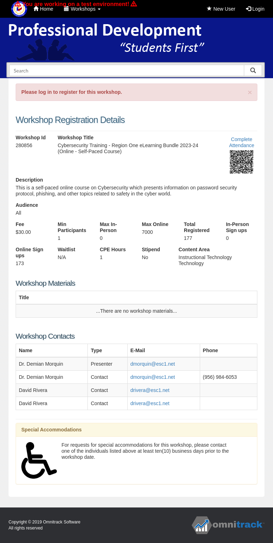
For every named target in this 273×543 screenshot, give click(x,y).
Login (255, 9)
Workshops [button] (82, 9)
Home (43, 9)
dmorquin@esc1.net (152, 364)
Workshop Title (75, 137)
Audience (27, 205)
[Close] (250, 92)
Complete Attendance (241, 142)
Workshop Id (31, 137)
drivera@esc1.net (150, 390)
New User (221, 9)
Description (29, 180)
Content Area (193, 249)
